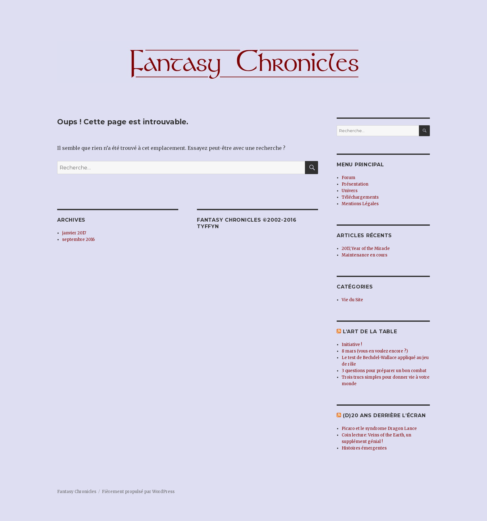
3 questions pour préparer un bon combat (384, 370)
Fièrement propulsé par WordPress (138, 491)
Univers (349, 190)
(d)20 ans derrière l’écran (384, 415)
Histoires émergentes (364, 448)
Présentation (355, 184)
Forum (348, 177)
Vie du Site (352, 299)
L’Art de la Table (370, 331)
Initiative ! (352, 344)
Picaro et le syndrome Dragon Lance (379, 428)
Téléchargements (360, 197)
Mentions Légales (360, 203)
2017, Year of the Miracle (366, 248)
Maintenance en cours (364, 255)
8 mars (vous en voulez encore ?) (375, 351)
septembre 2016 (78, 239)
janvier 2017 (74, 233)
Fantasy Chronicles (76, 491)
